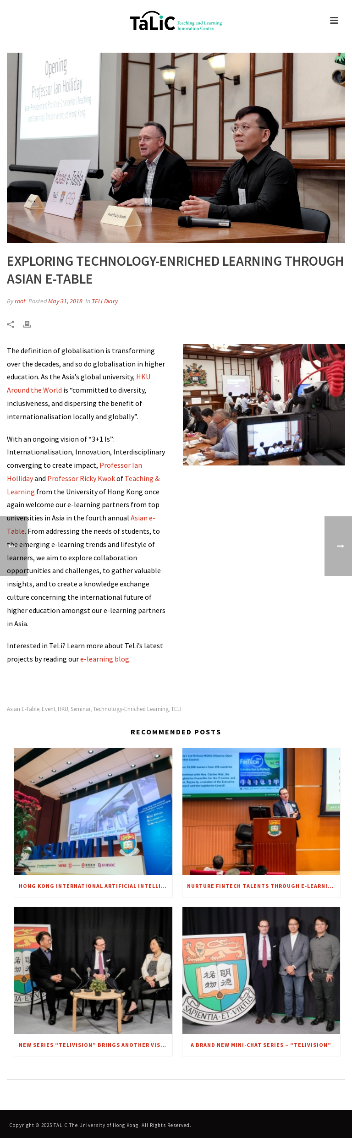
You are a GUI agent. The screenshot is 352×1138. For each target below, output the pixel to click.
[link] (176, 20)
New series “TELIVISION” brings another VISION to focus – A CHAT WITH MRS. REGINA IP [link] (95, 1044)
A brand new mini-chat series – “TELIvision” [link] (261, 1044)
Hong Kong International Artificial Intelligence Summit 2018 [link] (95, 885)
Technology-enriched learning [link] (131, 709)
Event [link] (48, 709)
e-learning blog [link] (104, 658)
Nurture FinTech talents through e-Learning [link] (261, 885)
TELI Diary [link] (105, 301)
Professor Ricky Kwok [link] (81, 478)
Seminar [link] (81, 709)
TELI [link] (176, 709)
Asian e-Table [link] (23, 709)
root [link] (20, 301)
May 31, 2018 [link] (65, 301)
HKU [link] (63, 709)
